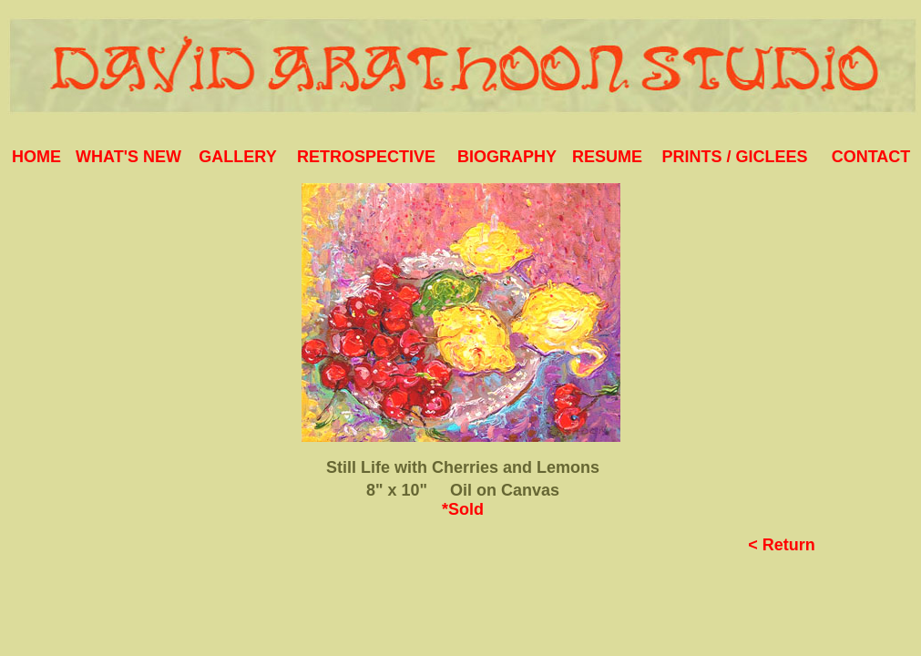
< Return (781, 545)
